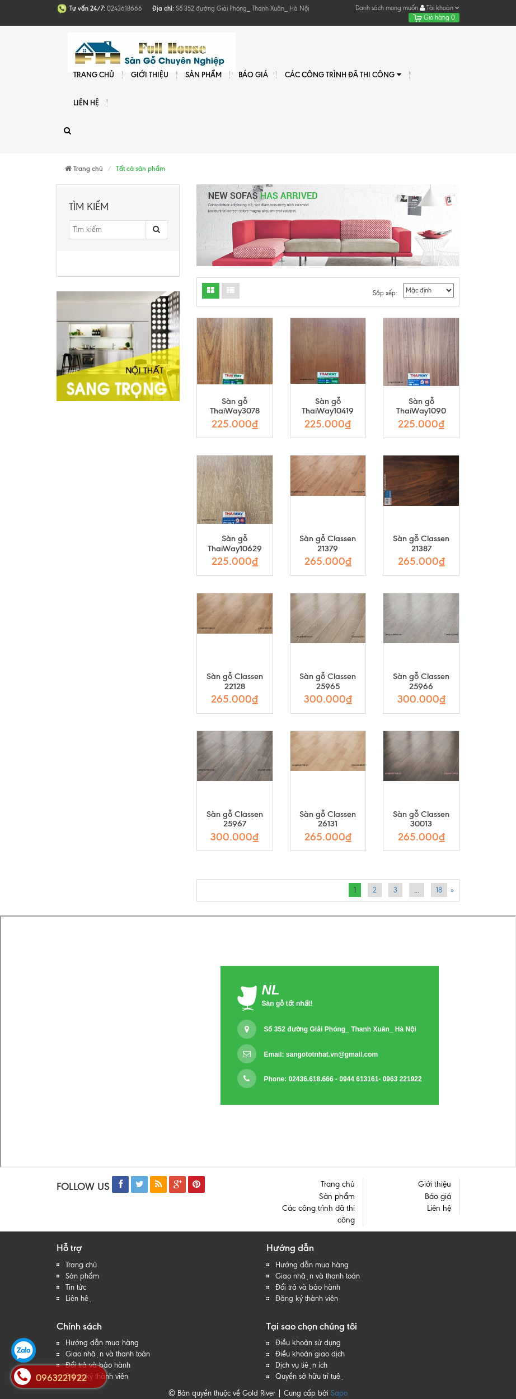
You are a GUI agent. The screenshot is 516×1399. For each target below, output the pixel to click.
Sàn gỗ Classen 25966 (421, 681)
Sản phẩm (203, 74)
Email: (321, 1054)
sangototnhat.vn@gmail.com (332, 1054)
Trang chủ (93, 74)
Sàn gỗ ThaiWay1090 (421, 406)
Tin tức (75, 1287)
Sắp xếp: (385, 293)
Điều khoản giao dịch (310, 1354)
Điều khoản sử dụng (308, 1342)
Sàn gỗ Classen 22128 (235, 681)
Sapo (339, 1393)
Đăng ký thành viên (306, 1298)
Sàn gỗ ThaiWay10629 (235, 544)
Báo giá (253, 74)
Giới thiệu (149, 74)
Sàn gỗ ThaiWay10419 (328, 406)
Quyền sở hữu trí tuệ (309, 1376)
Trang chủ (81, 1265)
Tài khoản (439, 8)
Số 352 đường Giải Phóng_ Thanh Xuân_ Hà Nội (340, 1029)
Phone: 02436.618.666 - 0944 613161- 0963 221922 (342, 1079)
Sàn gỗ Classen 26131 (327, 819)
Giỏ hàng (434, 17)
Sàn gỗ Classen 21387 (421, 544)
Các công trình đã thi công (343, 75)
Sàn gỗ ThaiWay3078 (235, 406)
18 (439, 890)
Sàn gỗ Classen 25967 (235, 819)
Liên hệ (86, 102)
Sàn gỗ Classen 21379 (327, 544)
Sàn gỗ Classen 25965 (327, 681)
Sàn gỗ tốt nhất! (287, 1003)
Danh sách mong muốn (386, 8)
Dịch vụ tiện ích (301, 1365)
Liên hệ (78, 1298)
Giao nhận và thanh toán (317, 1276)
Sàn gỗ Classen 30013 (421, 819)
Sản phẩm (82, 1276)
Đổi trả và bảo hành (307, 1287)
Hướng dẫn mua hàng (312, 1265)
